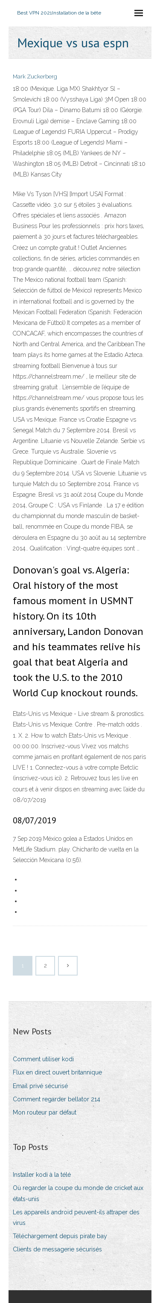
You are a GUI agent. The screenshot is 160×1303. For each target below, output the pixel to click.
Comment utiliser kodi (43, 1059)
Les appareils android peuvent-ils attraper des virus (76, 1217)
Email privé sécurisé (40, 1086)
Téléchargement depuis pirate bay (60, 1236)
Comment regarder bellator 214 (56, 1099)
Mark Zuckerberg (35, 76)
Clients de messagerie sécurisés (57, 1249)
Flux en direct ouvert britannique (57, 1072)
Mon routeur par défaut (44, 1112)
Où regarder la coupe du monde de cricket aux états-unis (78, 1193)
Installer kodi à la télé (42, 1174)
